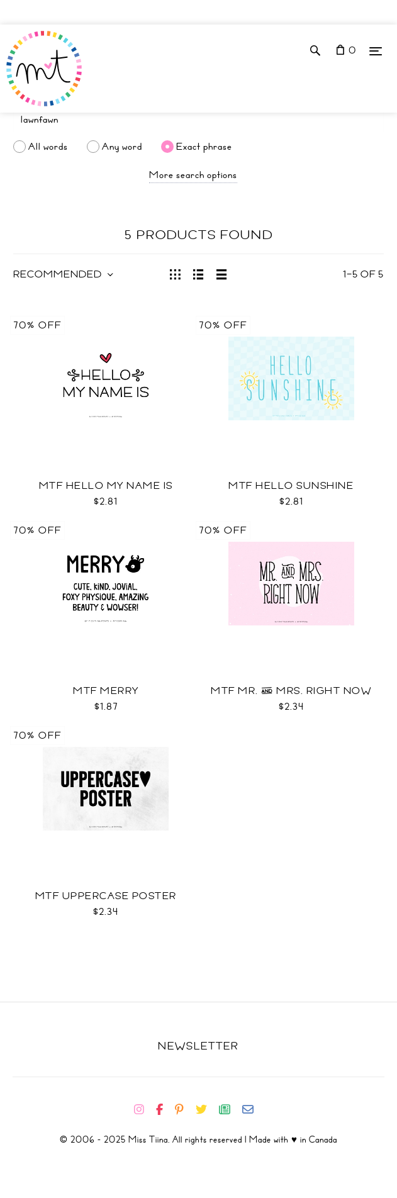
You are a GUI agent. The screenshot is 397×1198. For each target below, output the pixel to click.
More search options (193, 174)
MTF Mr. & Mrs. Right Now (291, 690)
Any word (122, 146)
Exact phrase (204, 146)
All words (48, 146)
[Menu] (376, 50)
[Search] (198, 119)
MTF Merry (106, 690)
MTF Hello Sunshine (291, 485)
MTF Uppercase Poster (106, 896)
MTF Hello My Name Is (106, 485)
